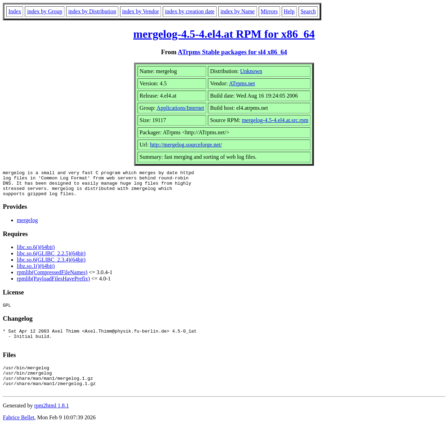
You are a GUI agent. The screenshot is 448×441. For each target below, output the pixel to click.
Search (308, 11)
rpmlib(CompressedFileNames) (52, 277)
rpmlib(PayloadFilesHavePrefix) (53, 284)
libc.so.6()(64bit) (36, 252)
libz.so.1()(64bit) (36, 271)
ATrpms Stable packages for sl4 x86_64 (232, 52)
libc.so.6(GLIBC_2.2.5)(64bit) (51, 259)
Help (289, 11)
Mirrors (269, 11)
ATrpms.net (242, 83)
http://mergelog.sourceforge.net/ (186, 145)
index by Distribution (92, 11)
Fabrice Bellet (18, 432)
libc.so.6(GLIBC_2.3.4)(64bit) (51, 265)
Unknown (251, 71)
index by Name (237, 11)
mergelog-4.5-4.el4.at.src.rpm (275, 120)
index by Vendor (140, 11)
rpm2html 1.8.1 (51, 420)
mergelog (27, 225)
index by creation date (190, 11)
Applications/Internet (180, 108)
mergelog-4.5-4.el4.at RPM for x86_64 (224, 34)
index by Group (44, 11)
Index (14, 11)
